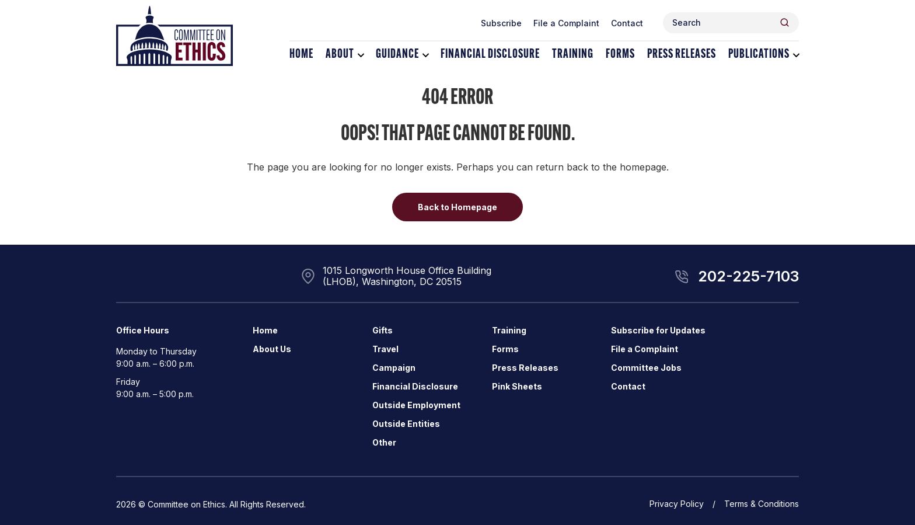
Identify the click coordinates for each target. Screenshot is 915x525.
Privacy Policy (676, 504)
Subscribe (501, 23)
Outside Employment (416, 405)
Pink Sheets (517, 386)
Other (384, 442)
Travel (385, 349)
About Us (272, 349)
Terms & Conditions (761, 504)
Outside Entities (406, 424)
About (340, 54)
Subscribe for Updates (658, 330)
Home (301, 54)
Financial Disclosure (490, 54)
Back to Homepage (457, 207)
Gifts (382, 330)
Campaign (393, 368)
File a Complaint (566, 23)
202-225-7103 (748, 276)
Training (572, 54)
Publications (759, 54)
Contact (627, 23)
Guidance (397, 54)
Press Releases (681, 54)
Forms (620, 54)
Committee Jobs (646, 368)
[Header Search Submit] (784, 22)
